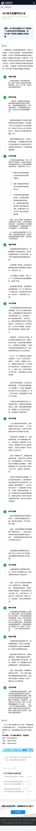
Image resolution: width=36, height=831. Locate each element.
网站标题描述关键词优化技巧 (13, 789)
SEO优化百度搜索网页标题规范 (13, 781)
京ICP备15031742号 (11, 823)
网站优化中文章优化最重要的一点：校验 (15, 784)
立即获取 (18, 812)
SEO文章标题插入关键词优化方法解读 (15, 791)
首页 (2, 7)
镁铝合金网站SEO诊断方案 (17, 760)
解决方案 (8, 7)
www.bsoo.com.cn (27, 823)
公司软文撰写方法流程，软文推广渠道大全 (15, 776)
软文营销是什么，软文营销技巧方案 (20, 757)
